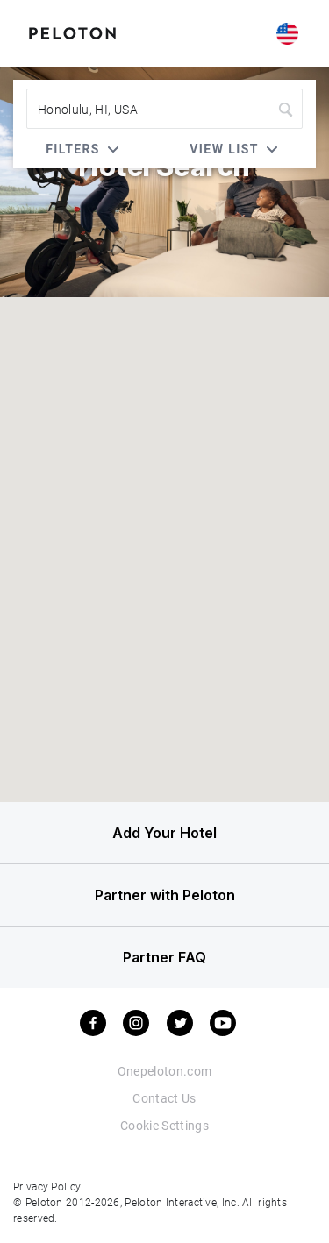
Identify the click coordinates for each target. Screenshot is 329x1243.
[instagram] (136, 1023)
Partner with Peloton (165, 895)
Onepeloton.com (165, 1070)
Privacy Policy (47, 1186)
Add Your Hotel (164, 833)
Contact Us (164, 1098)
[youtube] (223, 1023)
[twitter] (180, 1023)
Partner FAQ (164, 957)
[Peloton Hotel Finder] (72, 31)
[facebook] (93, 1023)
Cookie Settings (164, 1125)
